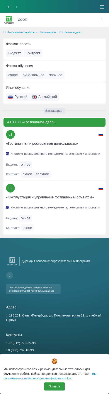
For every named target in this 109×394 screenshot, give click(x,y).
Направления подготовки (22, 32)
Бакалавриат (48, 32)
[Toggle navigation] (101, 7)
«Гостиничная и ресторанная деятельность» (42, 143)
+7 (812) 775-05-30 (22, 343)
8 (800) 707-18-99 (21, 350)
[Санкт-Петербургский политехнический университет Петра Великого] (9, 19)
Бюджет (14, 53)
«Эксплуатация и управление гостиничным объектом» (50, 197)
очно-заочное (33, 75)
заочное (55, 75)
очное (13, 75)
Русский (17, 97)
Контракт (33, 53)
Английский (44, 97)
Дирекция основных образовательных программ (56, 261)
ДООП (22, 19)
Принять (55, 386)
